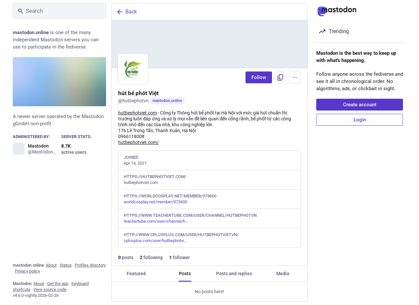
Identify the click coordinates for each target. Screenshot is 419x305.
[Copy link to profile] (280, 77)
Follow (258, 77)
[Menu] (295, 77)
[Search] (59, 10)
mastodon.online (167, 100)
